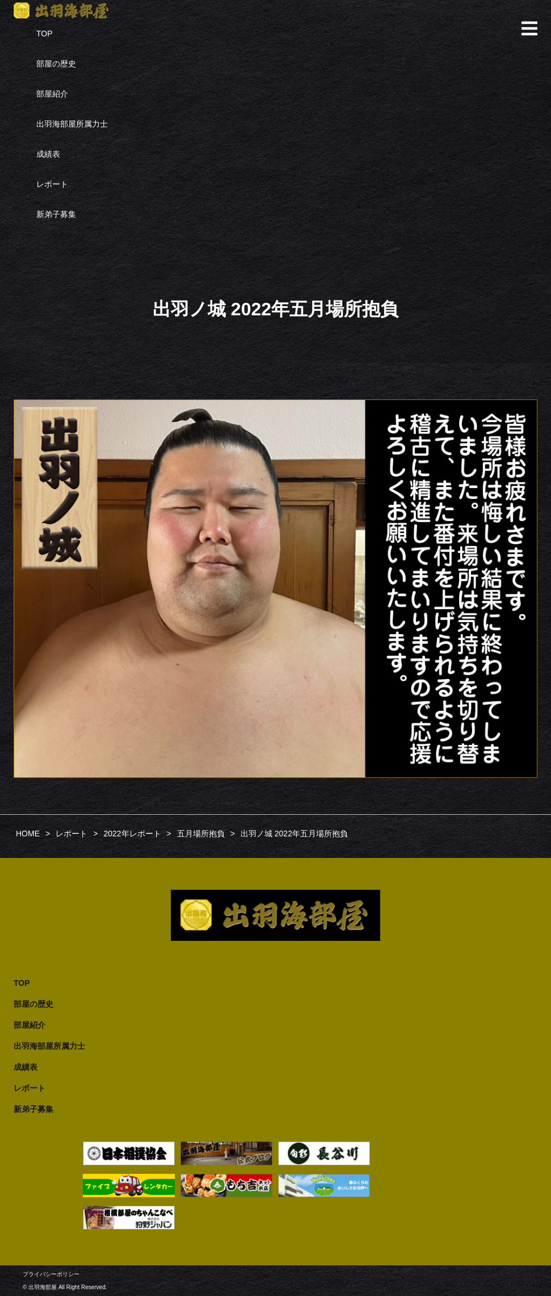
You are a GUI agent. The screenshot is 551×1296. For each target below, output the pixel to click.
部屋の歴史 (56, 63)
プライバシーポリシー (51, 1274)
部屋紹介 (52, 93)
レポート (52, 184)
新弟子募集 (56, 214)
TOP (44, 33)
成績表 (48, 154)
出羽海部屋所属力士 (72, 123)
